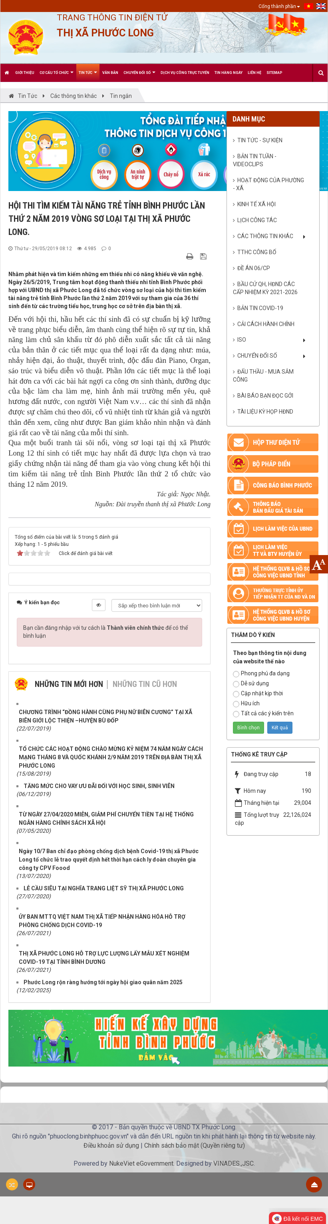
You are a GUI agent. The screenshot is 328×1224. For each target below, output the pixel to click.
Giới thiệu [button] (24, 73)
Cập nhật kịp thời (258, 693)
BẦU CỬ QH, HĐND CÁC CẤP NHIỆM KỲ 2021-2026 (265, 288)
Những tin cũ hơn (145, 684)
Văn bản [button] (110, 73)
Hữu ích (246, 703)
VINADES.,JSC (233, 1163)
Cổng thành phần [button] (279, 6)
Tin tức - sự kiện (259, 140)
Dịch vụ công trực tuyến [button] (185, 73)
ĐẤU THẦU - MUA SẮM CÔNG (263, 375)
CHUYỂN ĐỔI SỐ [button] (139, 76)
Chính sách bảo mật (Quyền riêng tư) (194, 1145)
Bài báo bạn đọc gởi (265, 395)
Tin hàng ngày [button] (229, 73)
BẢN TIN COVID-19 (260, 308)
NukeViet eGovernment (141, 1163)
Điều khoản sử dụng (111, 1145)
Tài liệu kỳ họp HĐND (265, 411)
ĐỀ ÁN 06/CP (253, 268)
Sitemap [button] (274, 73)
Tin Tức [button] (88, 76)
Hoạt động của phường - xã (268, 184)
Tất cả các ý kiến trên (263, 713)
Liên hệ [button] (254, 73)
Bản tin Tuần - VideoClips (255, 160)
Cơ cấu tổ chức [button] (57, 76)
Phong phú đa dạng (261, 673)
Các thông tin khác (265, 236)
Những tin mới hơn (69, 684)
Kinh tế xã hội (256, 204)
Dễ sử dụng (251, 683)
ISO (241, 339)
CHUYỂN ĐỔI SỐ (257, 355)
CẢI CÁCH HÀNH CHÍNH (265, 324)
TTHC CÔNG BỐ (256, 252)
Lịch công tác (257, 220)
